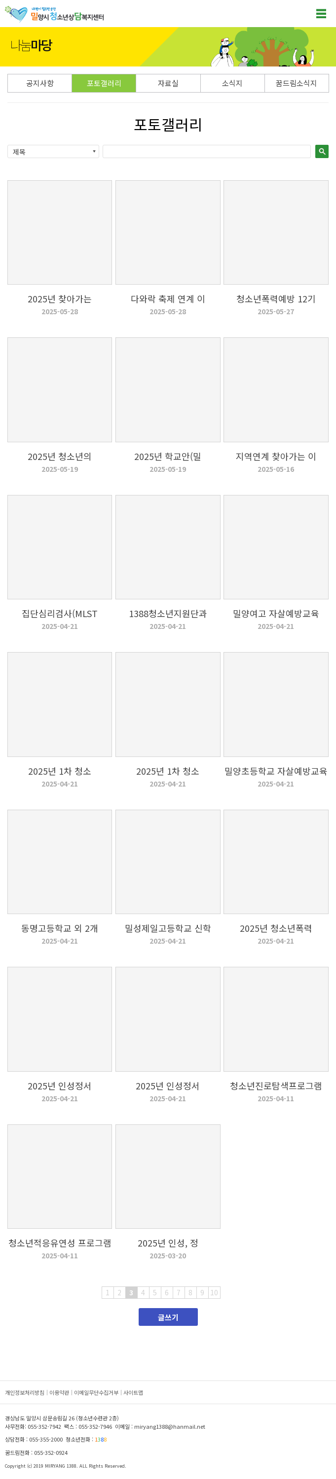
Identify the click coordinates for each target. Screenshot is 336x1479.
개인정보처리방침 (24, 1392)
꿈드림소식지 (296, 83)
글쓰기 (168, 1317)
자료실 (168, 83)
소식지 (232, 83)
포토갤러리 (104, 83)
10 (214, 1292)
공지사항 (40, 83)
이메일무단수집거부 (96, 1392)
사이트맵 (133, 1392)
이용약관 (59, 1392)
